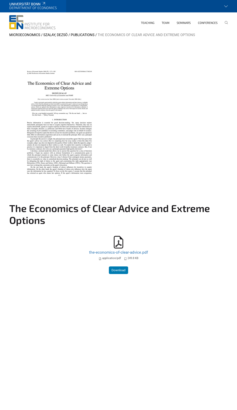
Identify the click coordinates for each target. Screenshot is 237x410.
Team (165, 22)
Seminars (184, 22)
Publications (82, 35)
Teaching (147, 22)
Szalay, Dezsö (55, 35)
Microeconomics (24, 35)
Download (118, 270)
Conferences (208, 22)
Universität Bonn (27, 4)
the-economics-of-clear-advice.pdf (118, 252)
